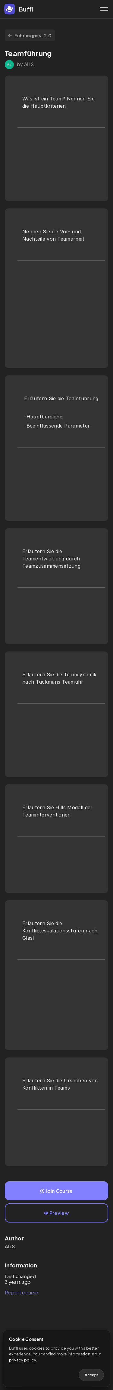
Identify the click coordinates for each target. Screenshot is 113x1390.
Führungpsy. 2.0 (30, 35)
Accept (91, 1375)
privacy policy (22, 1360)
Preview (56, 1213)
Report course (21, 1292)
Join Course (56, 1191)
